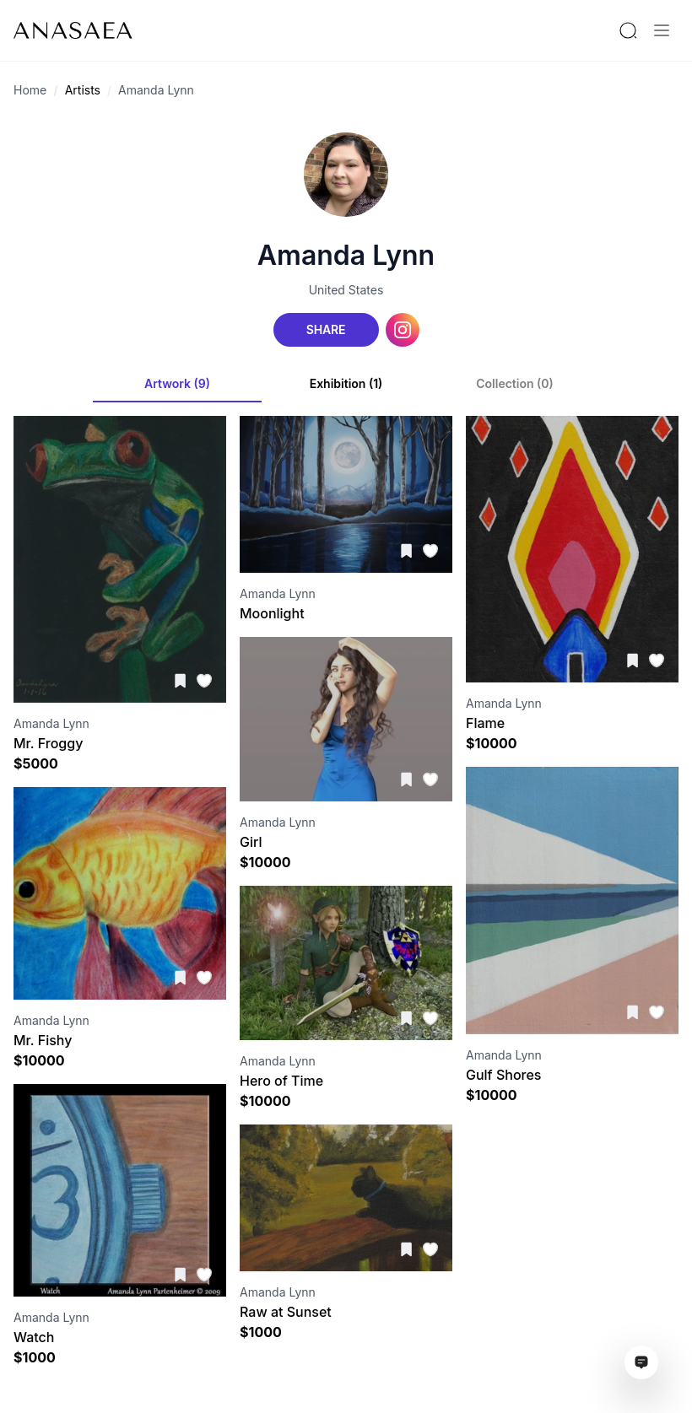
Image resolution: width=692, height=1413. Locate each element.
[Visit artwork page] (120, 559)
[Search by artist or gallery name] (628, 30)
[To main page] (73, 30)
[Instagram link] (402, 330)
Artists (82, 90)
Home (30, 90)
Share (325, 329)
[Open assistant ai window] (641, 1362)
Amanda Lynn (156, 90)
